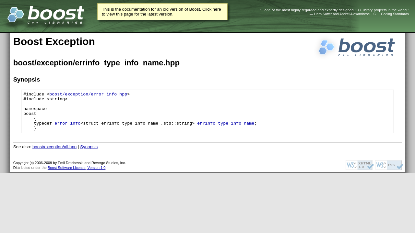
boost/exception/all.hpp (54, 154)
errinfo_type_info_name (225, 130)
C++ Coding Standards (391, 14)
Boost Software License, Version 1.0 (76, 175)
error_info (67, 130)
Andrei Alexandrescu (355, 14)
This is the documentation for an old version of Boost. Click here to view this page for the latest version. (161, 12)
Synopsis (89, 154)
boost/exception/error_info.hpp (88, 95)
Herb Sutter (323, 14)
